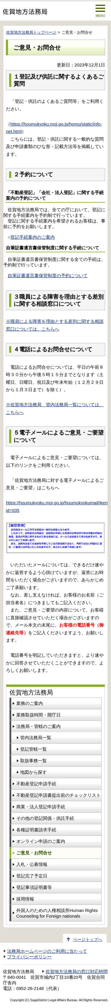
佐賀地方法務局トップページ (31, 32)
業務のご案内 (29, 703)
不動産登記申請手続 (36, 783)
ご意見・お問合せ (34, 852)
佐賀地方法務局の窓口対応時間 (77, 971)
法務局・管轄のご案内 (38, 726)
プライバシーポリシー (29, 957)
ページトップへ (87, 939)
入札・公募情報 (31, 864)
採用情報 (25, 898)
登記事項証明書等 (34, 887)
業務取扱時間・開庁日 (38, 714)
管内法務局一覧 (35, 737)
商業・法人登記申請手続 (40, 806)
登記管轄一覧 (33, 749)
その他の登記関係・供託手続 (45, 818)
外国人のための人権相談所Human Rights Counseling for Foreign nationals (57, 913)
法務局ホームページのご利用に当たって (47, 951)
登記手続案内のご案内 (32, 237)
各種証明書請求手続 (36, 829)
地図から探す (33, 772)
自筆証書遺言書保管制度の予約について (48, 275)
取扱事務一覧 (33, 760)
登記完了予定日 (31, 875)
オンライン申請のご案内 (40, 841)
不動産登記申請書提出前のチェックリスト (58, 795)
